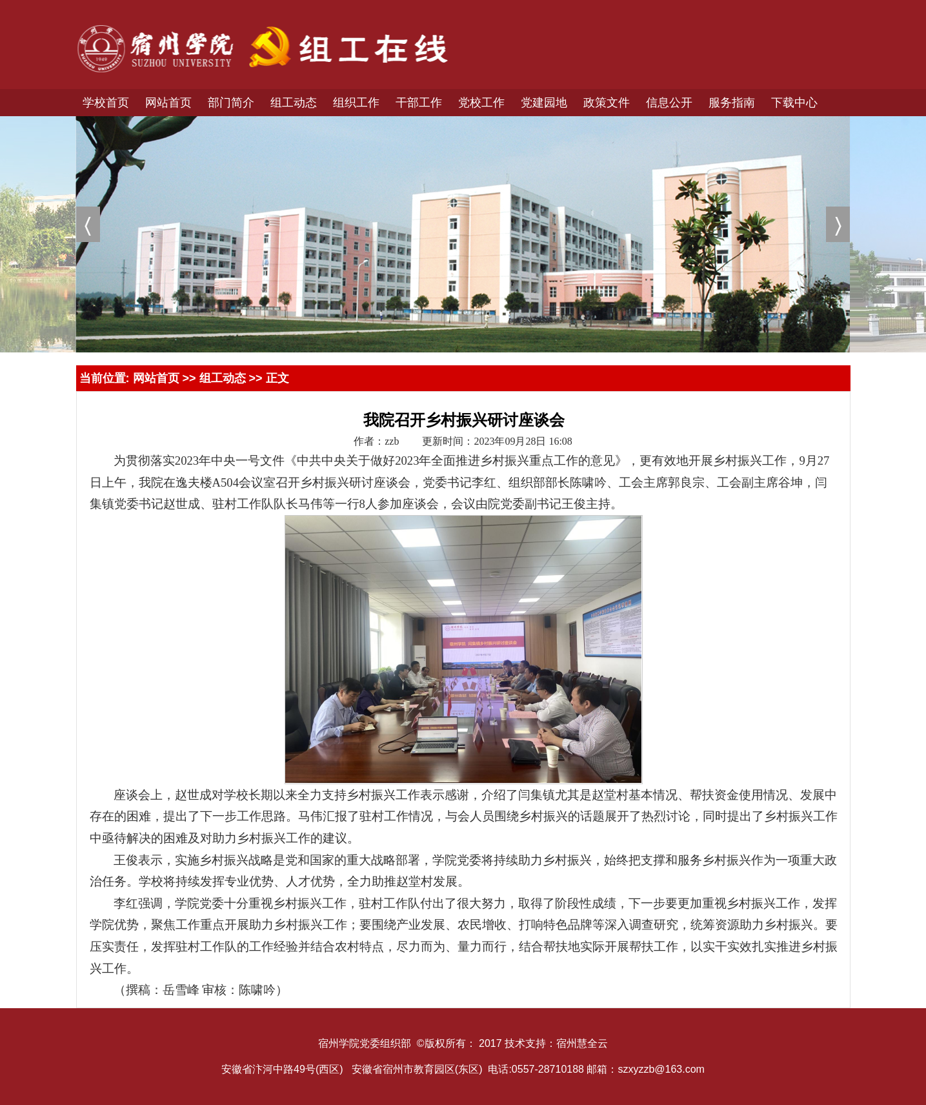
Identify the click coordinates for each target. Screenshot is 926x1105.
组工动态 (222, 378)
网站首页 (156, 378)
